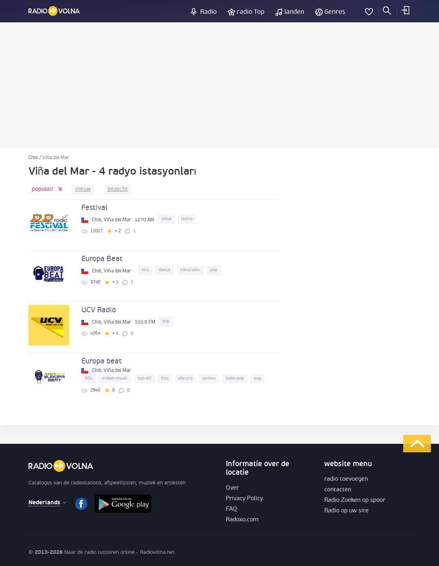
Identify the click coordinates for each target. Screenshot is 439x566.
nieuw (83, 189)
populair (43, 189)
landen (294, 12)
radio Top (250, 12)
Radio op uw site (346, 511)
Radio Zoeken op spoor (354, 500)
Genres (334, 12)
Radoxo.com (242, 520)
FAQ (231, 509)
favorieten (369, 10)
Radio (208, 12)
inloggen (405, 10)
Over (232, 488)
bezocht (117, 189)
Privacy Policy (244, 499)
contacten (337, 490)
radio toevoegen (346, 479)
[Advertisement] (219, 85)
